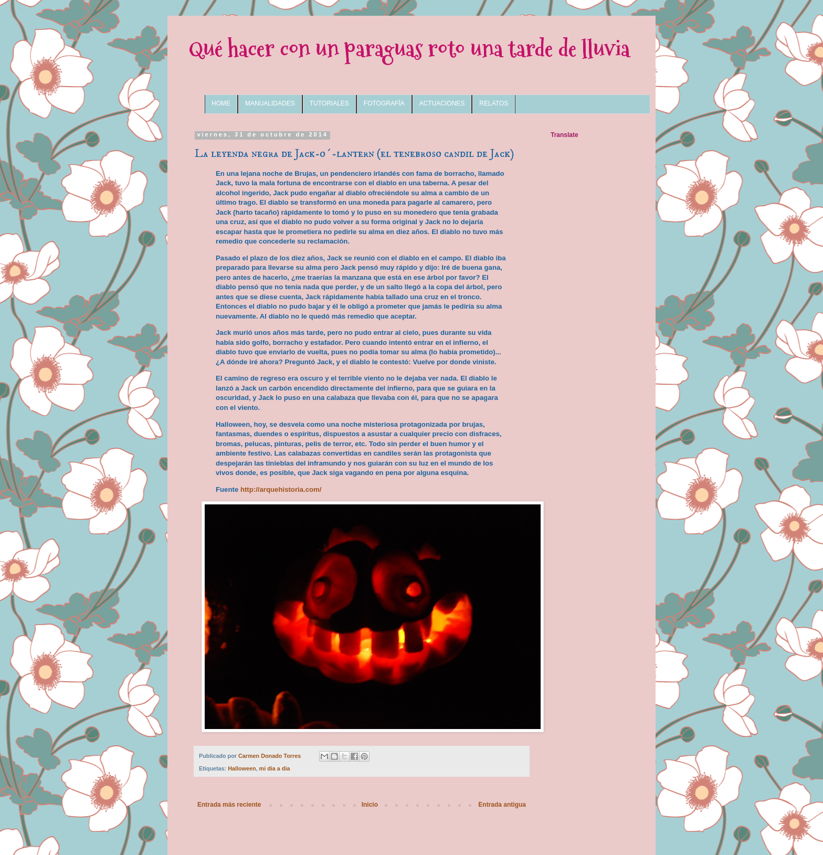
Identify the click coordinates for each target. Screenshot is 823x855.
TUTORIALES (329, 103)
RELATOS (493, 103)
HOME (221, 103)
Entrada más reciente (229, 804)
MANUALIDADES (270, 103)
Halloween (242, 768)
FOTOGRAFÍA (384, 103)
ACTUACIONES (442, 103)
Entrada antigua (502, 804)
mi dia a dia (274, 768)
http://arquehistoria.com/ (281, 489)
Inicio (370, 804)
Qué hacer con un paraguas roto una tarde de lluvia (409, 49)
